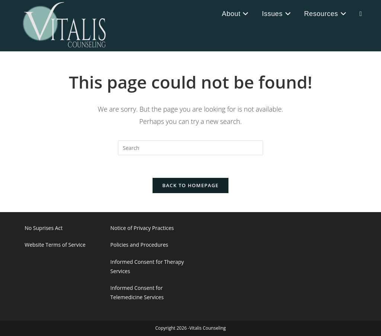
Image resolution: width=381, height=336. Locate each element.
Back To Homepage (190, 185)
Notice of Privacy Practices (142, 227)
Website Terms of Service (55, 244)
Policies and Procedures (139, 244)
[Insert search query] (190, 147)
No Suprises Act (44, 227)
